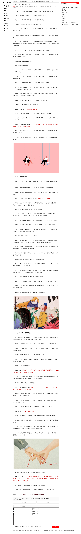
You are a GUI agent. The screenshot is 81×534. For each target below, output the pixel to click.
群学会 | (41, 532)
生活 (36, 498)
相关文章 (23, 506)
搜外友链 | (36, 532)
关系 (34, 498)
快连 (65, 532)
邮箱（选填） (36, 511)
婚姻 (28, 498)
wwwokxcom (71, 532)
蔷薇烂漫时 (64, 12)
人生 (39, 498)
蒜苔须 (63, 9)
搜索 (77, 3)
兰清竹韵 (6, 4)
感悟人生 (43, 498)
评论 (15, 7)
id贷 (67, 532)
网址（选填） (36, 513)
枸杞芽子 (64, 11)
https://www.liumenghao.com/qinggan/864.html (31, 494)
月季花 (63, 18)
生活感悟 (48, 498)
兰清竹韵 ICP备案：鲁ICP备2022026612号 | (23, 532)
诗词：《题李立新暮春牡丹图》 (69, 22)
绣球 (63, 20)
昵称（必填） (36, 509)
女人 (20, 498)
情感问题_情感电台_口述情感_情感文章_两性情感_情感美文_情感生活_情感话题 (35, 1)
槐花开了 (64, 16)
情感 (31, 498)
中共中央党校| (47, 532)
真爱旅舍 (61, 532)
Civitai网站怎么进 (55, 532)
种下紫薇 (64, 14)
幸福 (25, 498)
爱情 (23, 498)
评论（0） (17, 506)
